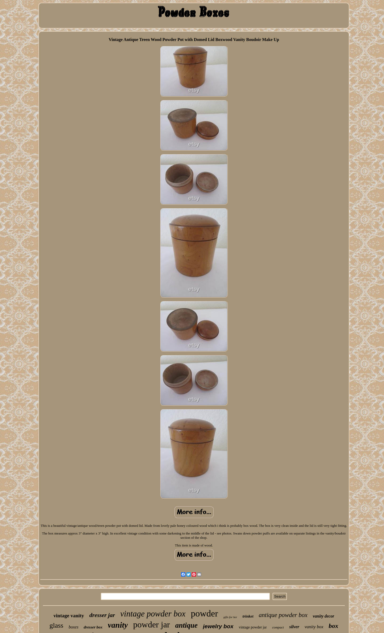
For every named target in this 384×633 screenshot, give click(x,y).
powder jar (151, 624)
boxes (73, 627)
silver (294, 626)
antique (186, 625)
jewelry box (218, 626)
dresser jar (102, 615)
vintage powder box (153, 613)
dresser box (93, 627)
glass (56, 625)
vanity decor (323, 616)
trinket (247, 616)
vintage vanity (69, 615)
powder (204, 613)
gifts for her (230, 617)
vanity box (314, 626)
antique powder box (283, 615)
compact (278, 627)
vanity (118, 624)
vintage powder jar (253, 627)
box (333, 625)
